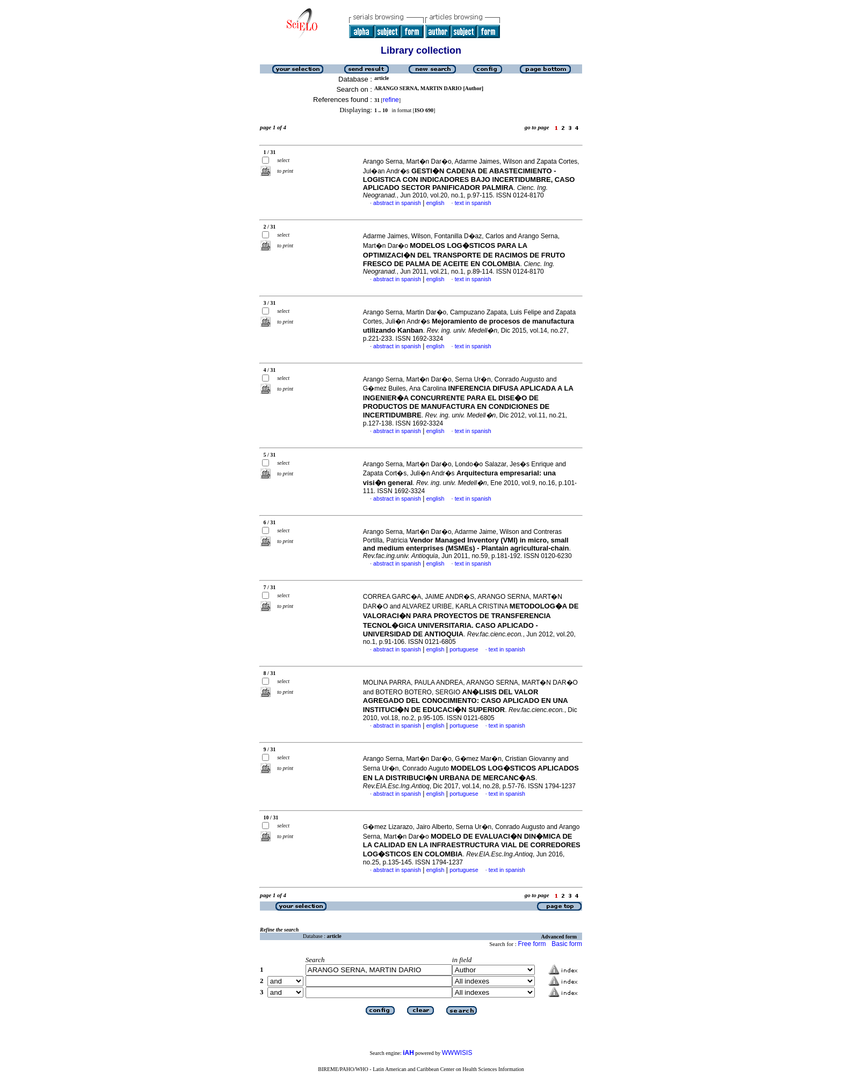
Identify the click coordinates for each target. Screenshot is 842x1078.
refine (391, 100)
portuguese (463, 649)
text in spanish (473, 203)
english (435, 203)
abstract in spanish (397, 203)
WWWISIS (457, 1053)
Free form (532, 944)
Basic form (566, 944)
